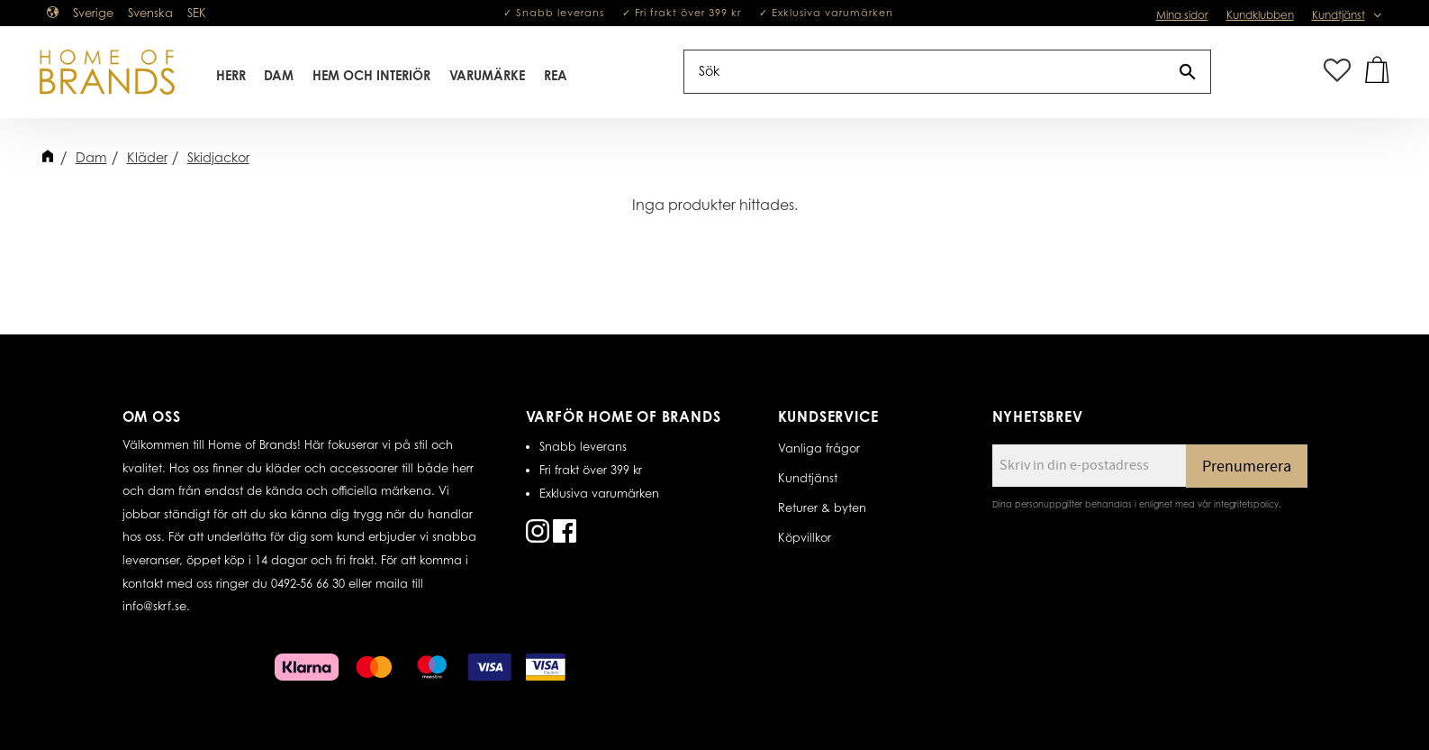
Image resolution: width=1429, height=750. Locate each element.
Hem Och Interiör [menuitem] (371, 75)
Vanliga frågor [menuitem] (819, 448)
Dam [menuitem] (279, 75)
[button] (1337, 72)
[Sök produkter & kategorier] (924, 71)
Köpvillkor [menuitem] (804, 537)
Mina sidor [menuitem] (1182, 15)
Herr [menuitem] (231, 75)
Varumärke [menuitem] (487, 75)
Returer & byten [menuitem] (822, 507)
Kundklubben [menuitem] (1260, 15)
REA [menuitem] (555, 75)
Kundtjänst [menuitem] (1338, 15)
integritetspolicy (1246, 503)
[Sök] (1187, 71)
